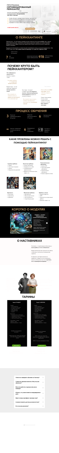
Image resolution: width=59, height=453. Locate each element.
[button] (16, 345)
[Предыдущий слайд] (10, 435)
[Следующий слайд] (49, 435)
